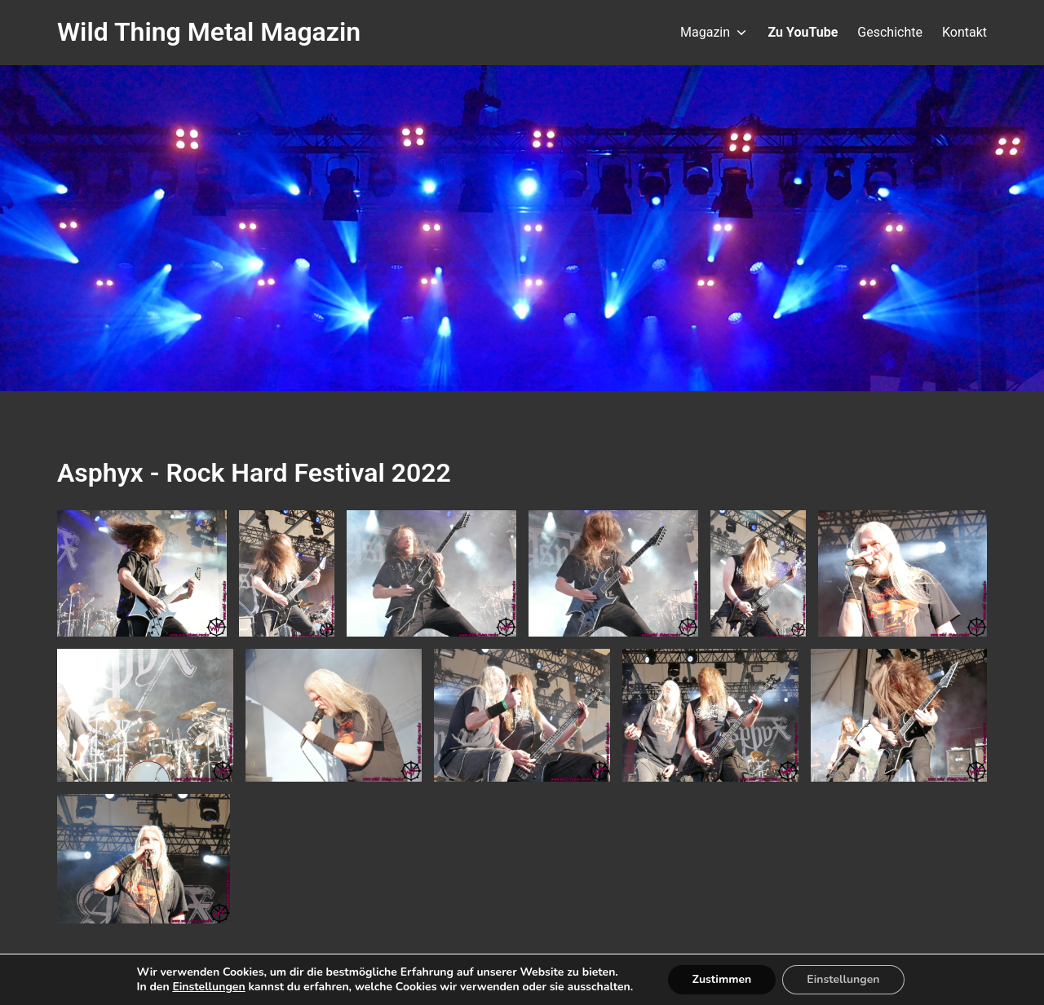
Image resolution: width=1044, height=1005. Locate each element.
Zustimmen (728, 979)
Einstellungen (201, 987)
